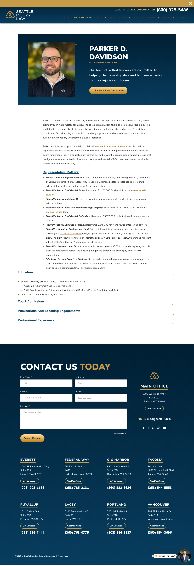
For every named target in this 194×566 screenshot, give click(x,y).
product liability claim (71, 233)
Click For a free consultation (111, 90)
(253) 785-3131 (77, 489)
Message (25, 406)
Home (58, 18)
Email (23, 392)
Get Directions (154, 408)
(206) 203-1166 (32, 489)
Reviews (146, 18)
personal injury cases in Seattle (110, 146)
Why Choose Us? (75, 18)
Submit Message (34, 438)
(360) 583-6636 (119, 489)
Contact (181, 18)
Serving (162, 18)
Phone (78, 392)
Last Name (80, 377)
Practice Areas (112, 18)
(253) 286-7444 (32, 534)
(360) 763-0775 (77, 534)
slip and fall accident (56, 211)
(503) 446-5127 (119, 534)
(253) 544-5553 (160, 489)
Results (132, 18)
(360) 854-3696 (160, 534)
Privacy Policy (63, 557)
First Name (26, 377)
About (93, 18)
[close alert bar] (190, 3)
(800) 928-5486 (172, 11)
